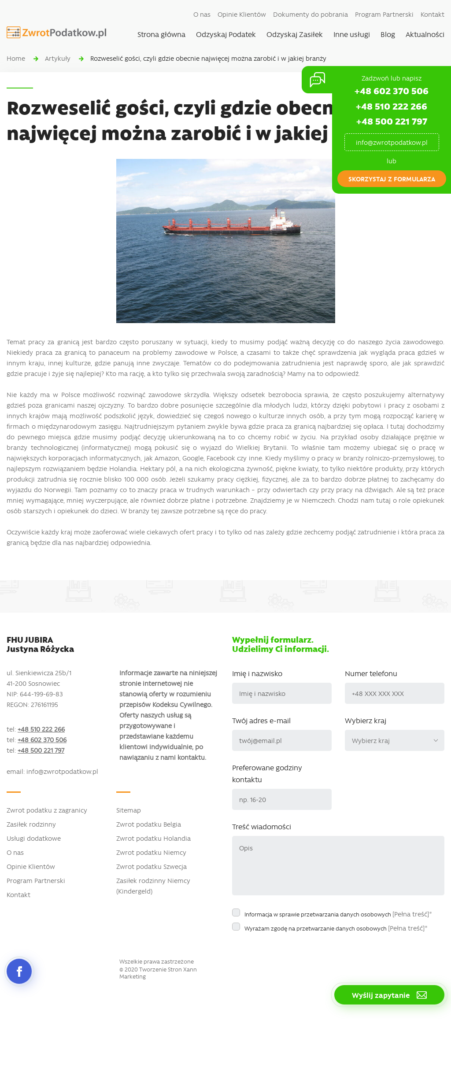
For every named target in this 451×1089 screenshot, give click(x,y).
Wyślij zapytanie (389, 995)
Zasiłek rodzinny (31, 824)
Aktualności (425, 34)
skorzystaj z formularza (391, 178)
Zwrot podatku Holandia (153, 838)
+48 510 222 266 (391, 106)
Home (16, 58)
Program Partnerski (384, 14)
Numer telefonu (371, 673)
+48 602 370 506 (392, 90)
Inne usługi (351, 34)
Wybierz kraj (365, 720)
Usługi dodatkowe (34, 838)
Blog (388, 34)
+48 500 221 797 (391, 121)
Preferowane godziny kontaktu (267, 773)
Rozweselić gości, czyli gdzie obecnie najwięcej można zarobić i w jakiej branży (208, 58)
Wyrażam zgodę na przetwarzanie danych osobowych (336, 927)
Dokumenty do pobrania (310, 14)
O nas (202, 14)
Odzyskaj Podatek (226, 34)
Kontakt (432, 14)
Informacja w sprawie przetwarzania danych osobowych (338, 913)
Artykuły (57, 58)
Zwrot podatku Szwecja (151, 866)
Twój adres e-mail (261, 720)
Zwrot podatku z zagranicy (47, 810)
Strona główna (161, 34)
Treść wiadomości (261, 826)
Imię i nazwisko (257, 673)
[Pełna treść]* (412, 913)
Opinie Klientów (242, 14)
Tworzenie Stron (160, 969)
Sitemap (128, 810)
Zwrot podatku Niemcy (151, 852)
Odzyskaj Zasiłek (294, 34)
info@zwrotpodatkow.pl (392, 142)
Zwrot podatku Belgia (148, 824)
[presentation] (299, 954)
